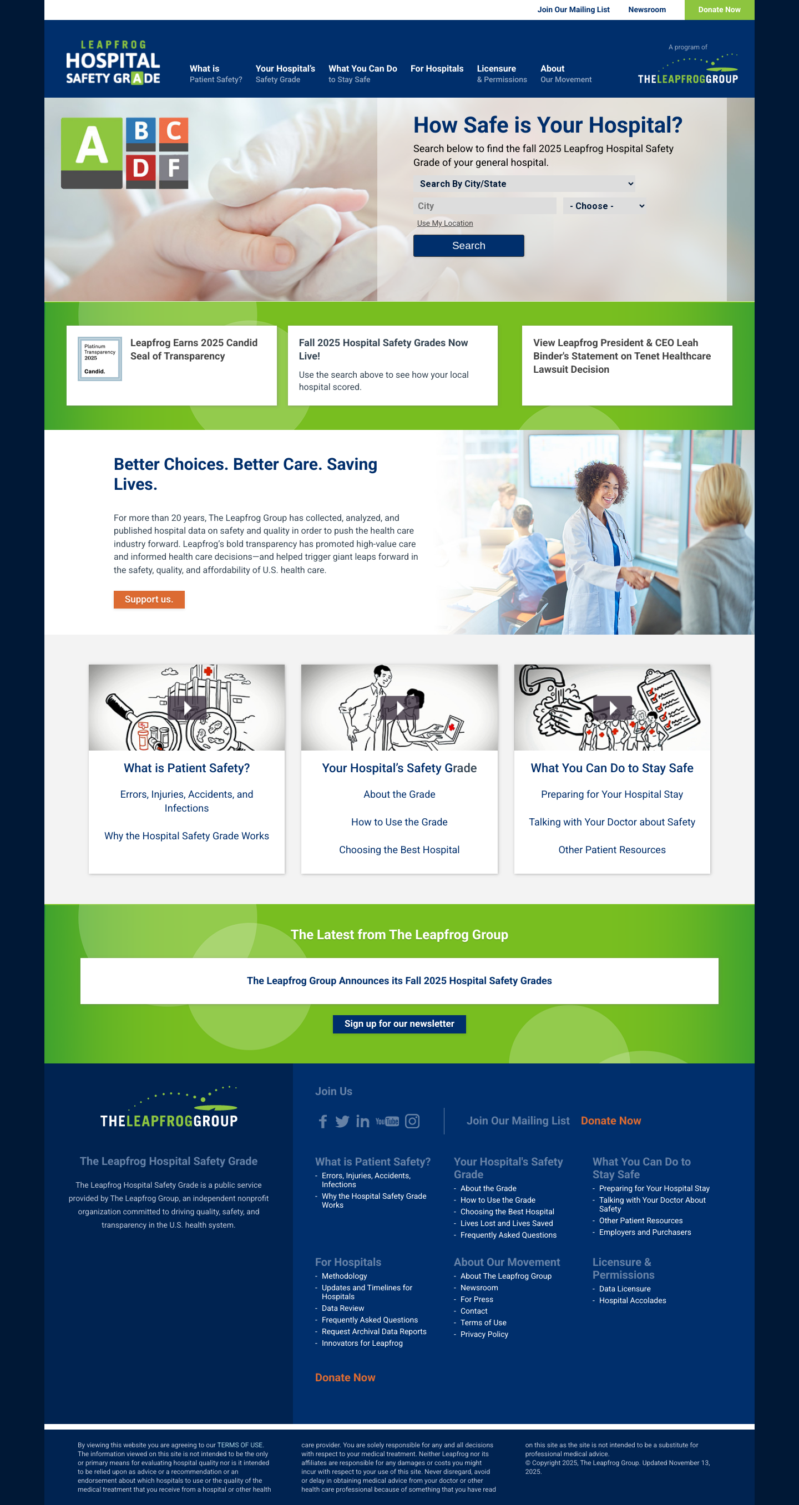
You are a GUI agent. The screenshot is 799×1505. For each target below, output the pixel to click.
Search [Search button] (469, 245)
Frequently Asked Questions (509, 1235)
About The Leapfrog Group (506, 1276)
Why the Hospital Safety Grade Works (186, 836)
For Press (477, 1299)
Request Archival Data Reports (374, 1331)
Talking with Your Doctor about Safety (612, 822)
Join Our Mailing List (574, 10)
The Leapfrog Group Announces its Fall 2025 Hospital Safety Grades (399, 981)
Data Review (343, 1308)
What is (216, 74)
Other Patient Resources (612, 850)
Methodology (344, 1276)
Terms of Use (484, 1323)
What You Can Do (362, 74)
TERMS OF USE (240, 1445)
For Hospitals (437, 74)
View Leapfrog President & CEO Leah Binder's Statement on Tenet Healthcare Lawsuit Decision (622, 356)
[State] (604, 205)
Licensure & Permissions (624, 1268)
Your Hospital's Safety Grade (508, 1168)
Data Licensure (625, 1289)
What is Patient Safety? (187, 769)
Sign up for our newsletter (399, 1024)
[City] (485, 205)
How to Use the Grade (399, 822)
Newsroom (647, 10)
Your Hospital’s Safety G (387, 769)
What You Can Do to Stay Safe (612, 769)
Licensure (502, 74)
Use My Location (445, 223)
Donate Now (720, 10)
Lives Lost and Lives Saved (507, 1223)
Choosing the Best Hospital (399, 850)
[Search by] (524, 183)
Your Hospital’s (286, 74)
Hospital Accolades (632, 1300)
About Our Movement (507, 1262)
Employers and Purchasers (645, 1232)
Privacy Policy (484, 1334)
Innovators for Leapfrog (362, 1343)
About (565, 74)
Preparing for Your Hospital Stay (612, 794)
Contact (474, 1311)
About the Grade (399, 794)
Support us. (149, 599)
